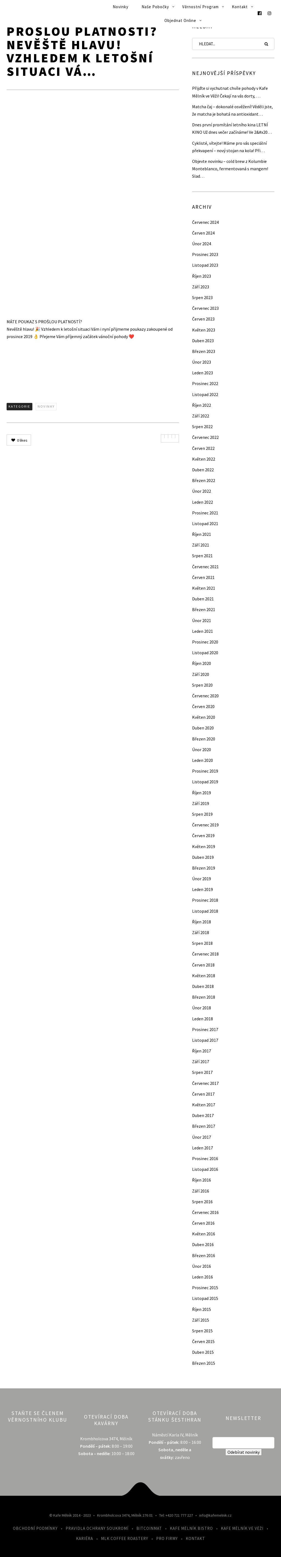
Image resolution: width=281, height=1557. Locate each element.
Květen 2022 (203, 459)
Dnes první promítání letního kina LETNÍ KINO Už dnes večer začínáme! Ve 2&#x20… (232, 128)
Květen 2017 (203, 1104)
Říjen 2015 (201, 1309)
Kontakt (240, 6)
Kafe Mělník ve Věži (242, 1528)
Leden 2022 (202, 502)
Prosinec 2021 (205, 513)
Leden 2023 (202, 372)
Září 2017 (200, 1061)
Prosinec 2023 (205, 254)
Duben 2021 (203, 598)
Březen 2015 (203, 1363)
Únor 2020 (201, 749)
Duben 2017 (203, 1115)
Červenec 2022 (205, 437)
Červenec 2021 (205, 566)
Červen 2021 (203, 577)
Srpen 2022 (202, 426)
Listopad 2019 (205, 781)
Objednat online (180, 20)
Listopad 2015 (205, 1298)
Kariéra (84, 1538)
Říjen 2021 (201, 534)
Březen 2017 (203, 1126)
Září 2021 (200, 545)
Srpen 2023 (202, 297)
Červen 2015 (203, 1341)
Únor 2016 (201, 1266)
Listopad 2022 (205, 394)
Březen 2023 (203, 351)
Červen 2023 (203, 319)
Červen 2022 (203, 448)
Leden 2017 (202, 1148)
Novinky (120, 6)
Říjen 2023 (201, 276)
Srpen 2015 (202, 1330)
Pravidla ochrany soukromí (97, 1528)
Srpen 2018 (202, 943)
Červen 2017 (203, 1094)
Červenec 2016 (205, 1212)
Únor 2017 (201, 1137)
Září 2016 (200, 1191)
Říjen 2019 (201, 792)
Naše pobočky (155, 6)
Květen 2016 (203, 1233)
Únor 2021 (201, 620)
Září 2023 (200, 286)
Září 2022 (200, 416)
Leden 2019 (202, 889)
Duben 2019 (203, 857)
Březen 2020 (203, 739)
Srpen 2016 (202, 1201)
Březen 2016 (203, 1255)
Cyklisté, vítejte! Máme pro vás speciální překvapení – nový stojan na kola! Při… (229, 146)
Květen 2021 (203, 588)
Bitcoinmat (149, 1528)
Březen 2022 (203, 480)
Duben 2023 (203, 340)
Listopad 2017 (205, 1040)
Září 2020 (200, 674)
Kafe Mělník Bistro (191, 1528)
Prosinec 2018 (205, 900)
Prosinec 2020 (205, 642)
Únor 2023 (201, 362)
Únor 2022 (201, 491)
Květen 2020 (203, 717)
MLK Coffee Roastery (124, 1538)
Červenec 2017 (205, 1083)
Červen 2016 (203, 1223)
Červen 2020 (203, 706)
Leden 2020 (202, 760)
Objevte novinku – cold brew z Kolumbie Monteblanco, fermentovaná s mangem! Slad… (230, 168)
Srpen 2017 (202, 1072)
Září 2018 (200, 932)
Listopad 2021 (205, 523)
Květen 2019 (203, 846)
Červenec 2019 (205, 825)
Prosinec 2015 (205, 1287)
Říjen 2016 (201, 1180)
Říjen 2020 (201, 663)
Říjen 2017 (201, 1051)
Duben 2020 (203, 728)
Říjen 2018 (201, 921)
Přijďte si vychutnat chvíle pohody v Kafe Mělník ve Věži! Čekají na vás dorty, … (230, 91)
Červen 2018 (203, 965)
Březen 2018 (203, 997)
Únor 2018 (201, 1007)
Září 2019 (200, 803)
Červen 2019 (203, 835)
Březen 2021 (203, 609)
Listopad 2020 (205, 652)
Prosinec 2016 (205, 1158)
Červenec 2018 (205, 954)
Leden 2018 (202, 1018)
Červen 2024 (203, 233)
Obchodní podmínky (35, 1528)
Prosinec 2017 (205, 1029)
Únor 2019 (201, 878)
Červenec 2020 (205, 695)
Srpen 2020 (202, 685)
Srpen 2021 (202, 555)
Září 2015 (200, 1320)
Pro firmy (167, 1538)
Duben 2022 (203, 469)
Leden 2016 (202, 1277)
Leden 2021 (202, 631)
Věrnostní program (200, 6)
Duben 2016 (203, 1244)
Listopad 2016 (205, 1169)
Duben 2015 (203, 1352)
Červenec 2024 (205, 222)
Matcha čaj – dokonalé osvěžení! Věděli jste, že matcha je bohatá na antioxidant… (232, 110)
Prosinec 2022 (205, 383)
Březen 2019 (203, 868)
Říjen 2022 (201, 405)
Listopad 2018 (205, 911)
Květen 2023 (203, 330)
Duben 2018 (203, 986)
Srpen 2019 (202, 814)
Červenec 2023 (205, 308)
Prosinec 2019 (205, 771)
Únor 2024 (201, 243)
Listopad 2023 (205, 265)
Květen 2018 (203, 975)
